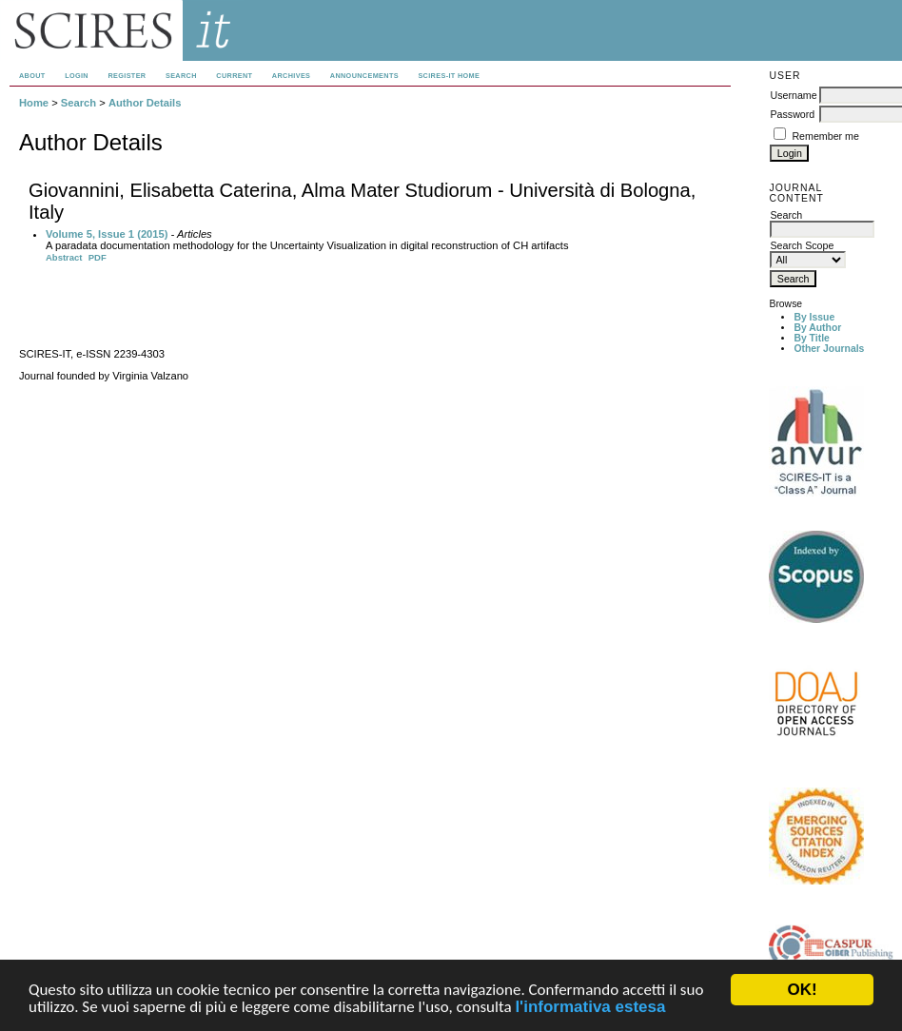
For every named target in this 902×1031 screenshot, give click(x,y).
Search (181, 75)
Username (793, 95)
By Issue (814, 317)
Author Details (144, 102)
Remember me (825, 136)
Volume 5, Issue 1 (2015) (107, 234)
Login (76, 75)
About (32, 75)
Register (127, 75)
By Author (817, 327)
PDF (97, 257)
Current (234, 75)
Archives (291, 75)
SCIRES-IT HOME (449, 75)
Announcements (364, 75)
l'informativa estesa (590, 1008)
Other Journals (829, 348)
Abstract (64, 257)
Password (792, 114)
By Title (811, 338)
